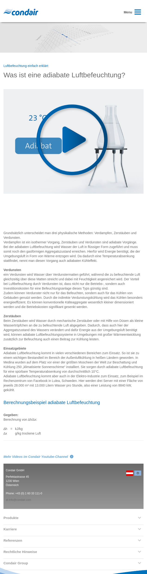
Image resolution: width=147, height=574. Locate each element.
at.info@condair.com (18, 499)
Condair (20, 12)
